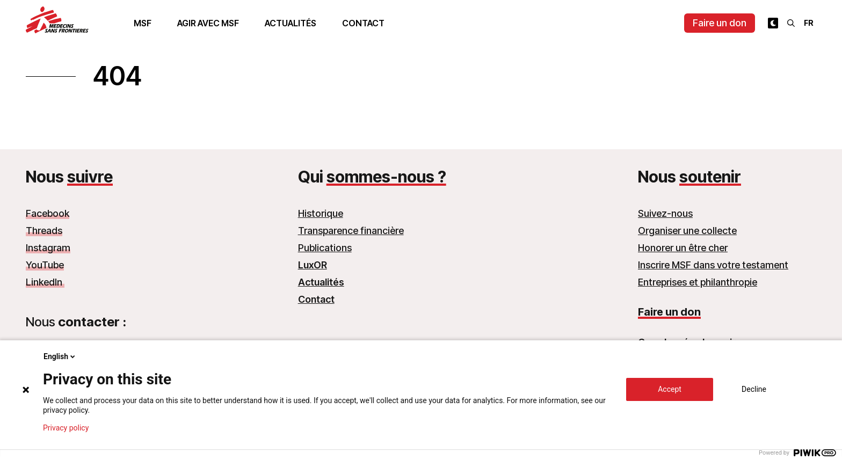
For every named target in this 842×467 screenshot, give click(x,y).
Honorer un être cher (683, 247)
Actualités (290, 23)
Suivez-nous (665, 213)
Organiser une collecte (687, 230)
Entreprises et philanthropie (697, 282)
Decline (754, 389)
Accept (669, 389)
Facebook (47, 213)
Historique (320, 213)
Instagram (48, 247)
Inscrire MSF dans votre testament (713, 265)
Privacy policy (66, 428)
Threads (44, 230)
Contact (363, 23)
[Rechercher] (791, 23)
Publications (325, 247)
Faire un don (719, 22)
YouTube (45, 265)
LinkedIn (45, 282)
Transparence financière (351, 230)
